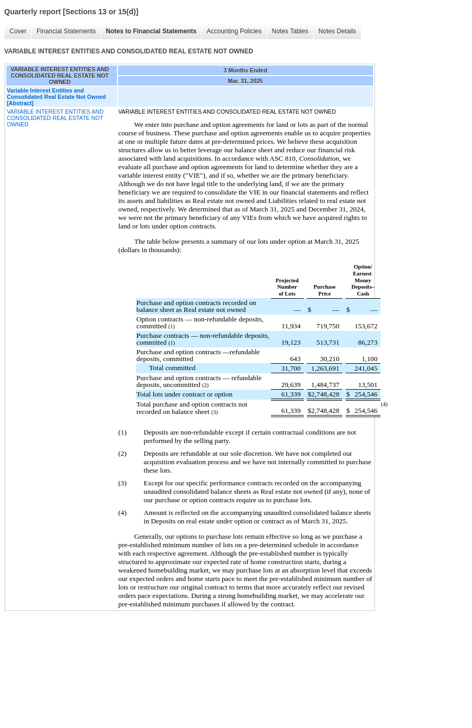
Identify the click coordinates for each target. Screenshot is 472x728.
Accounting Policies (233, 31)
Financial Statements (66, 31)
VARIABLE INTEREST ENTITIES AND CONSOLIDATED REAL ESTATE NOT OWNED (55, 117)
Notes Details (337, 31)
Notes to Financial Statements (151, 31)
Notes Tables (290, 31)
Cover (18, 31)
